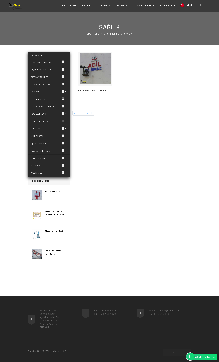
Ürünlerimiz (113, 33)
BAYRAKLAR (122, 5)
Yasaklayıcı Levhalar (47, 150)
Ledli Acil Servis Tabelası (92, 90)
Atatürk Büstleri (47, 165)
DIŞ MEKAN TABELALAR (47, 69)
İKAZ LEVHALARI (49, 113)
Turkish (186, 5)
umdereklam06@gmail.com (164, 310)
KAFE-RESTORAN (47, 135)
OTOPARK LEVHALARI (47, 84)
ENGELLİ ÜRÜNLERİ (47, 121)
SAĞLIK (109, 27)
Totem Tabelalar (53, 192)
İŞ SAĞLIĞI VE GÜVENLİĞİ (47, 106)
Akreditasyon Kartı (54, 231)
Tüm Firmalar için (47, 172)
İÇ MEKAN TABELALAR (49, 62)
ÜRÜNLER (87, 5)
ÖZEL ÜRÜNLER (168, 5)
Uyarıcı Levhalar (47, 143)
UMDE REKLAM (68, 5)
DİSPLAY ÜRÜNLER (144, 5)
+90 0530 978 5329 (105, 310)
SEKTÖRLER (104, 5)
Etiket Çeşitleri (47, 158)
